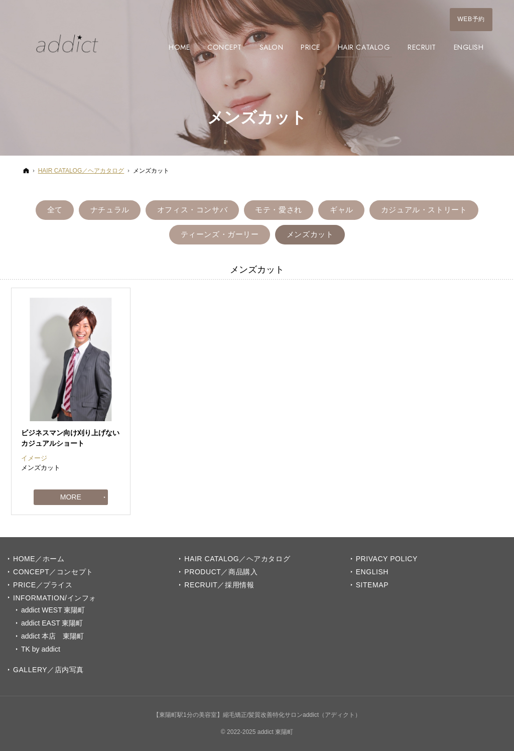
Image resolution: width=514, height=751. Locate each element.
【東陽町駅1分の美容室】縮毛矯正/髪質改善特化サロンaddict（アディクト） (257, 714)
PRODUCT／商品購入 (221, 572)
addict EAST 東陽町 (52, 623)
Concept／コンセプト (53, 572)
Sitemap (372, 585)
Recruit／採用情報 (219, 585)
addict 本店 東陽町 (52, 636)
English (372, 572)
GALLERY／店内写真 (48, 670)
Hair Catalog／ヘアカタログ (237, 559)
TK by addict (40, 649)
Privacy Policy (387, 559)
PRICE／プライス (42, 585)
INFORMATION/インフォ (54, 598)
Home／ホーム (38, 559)
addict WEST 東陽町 (53, 610)
